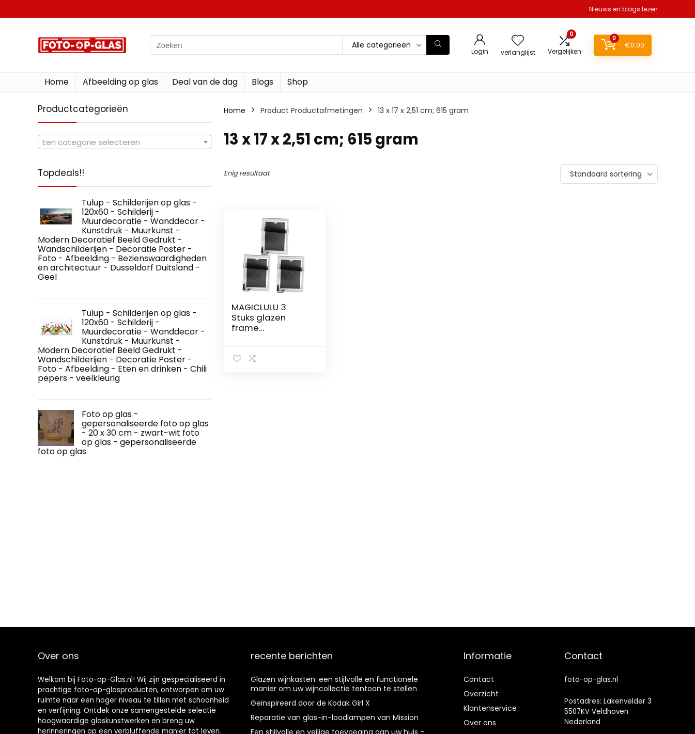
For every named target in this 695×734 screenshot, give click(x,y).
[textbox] (124, 142)
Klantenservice (490, 708)
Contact (479, 679)
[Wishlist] (518, 41)
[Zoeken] (438, 45)
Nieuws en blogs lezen (623, 9)
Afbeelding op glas (120, 82)
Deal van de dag (205, 82)
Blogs (262, 82)
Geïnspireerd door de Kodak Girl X (310, 703)
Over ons (480, 722)
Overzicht (481, 694)
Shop (297, 82)
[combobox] (124, 142)
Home (56, 82)
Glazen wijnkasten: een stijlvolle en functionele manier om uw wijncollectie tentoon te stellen (334, 684)
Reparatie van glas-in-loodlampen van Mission (335, 717)
